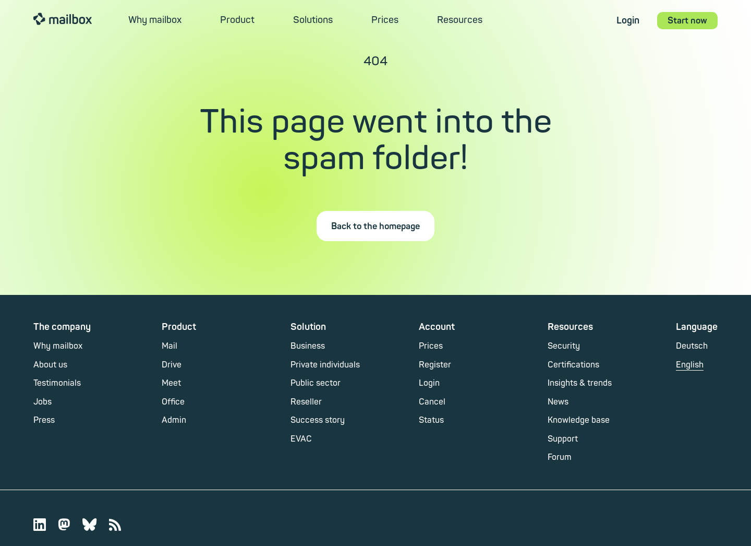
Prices (384, 20)
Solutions (313, 20)
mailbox (62, 18)
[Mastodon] (70, 524)
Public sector (315, 383)
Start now (687, 20)
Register (435, 365)
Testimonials (57, 383)
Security (564, 346)
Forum (560, 457)
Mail (169, 346)
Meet (171, 383)
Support (563, 439)
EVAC (301, 439)
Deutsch (692, 346)
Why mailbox (154, 20)
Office (173, 402)
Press (44, 420)
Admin (174, 420)
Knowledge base (579, 420)
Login (627, 21)
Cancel (432, 402)
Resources (459, 20)
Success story (317, 420)
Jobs (42, 402)
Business (307, 346)
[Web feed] (115, 524)
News (558, 402)
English (690, 365)
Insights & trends (580, 383)
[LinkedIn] (45, 524)
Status (431, 420)
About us (50, 365)
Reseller (306, 402)
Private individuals (325, 365)
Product (237, 20)
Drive (171, 365)
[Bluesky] (95, 524)
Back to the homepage (375, 226)
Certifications (573, 365)
